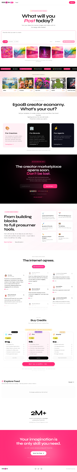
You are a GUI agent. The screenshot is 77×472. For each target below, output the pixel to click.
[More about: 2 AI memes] (71, 348)
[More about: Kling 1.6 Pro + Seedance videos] (47, 350)
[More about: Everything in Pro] (23, 344)
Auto (51, 41)
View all (71, 382)
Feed (16, 2)
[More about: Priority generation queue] (23, 354)
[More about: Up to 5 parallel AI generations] (23, 346)
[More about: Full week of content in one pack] (23, 352)
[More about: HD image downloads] (71, 354)
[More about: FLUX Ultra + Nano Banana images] (47, 348)
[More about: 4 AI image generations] (71, 346)
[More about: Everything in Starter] (47, 344)
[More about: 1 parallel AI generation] (71, 344)
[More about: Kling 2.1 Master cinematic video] (23, 348)
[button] (14, 346)
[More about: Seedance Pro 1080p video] (23, 350)
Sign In (72, 2)
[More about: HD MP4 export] (47, 354)
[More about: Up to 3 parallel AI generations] (47, 346)
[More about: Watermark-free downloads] (47, 352)
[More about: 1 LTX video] (71, 352)
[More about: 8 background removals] (71, 350)
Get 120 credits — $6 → (38, 364)
